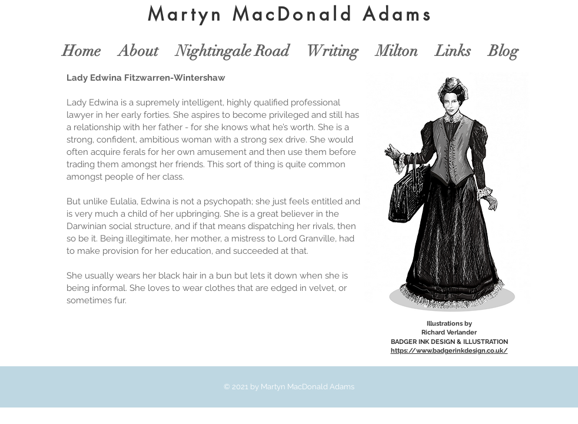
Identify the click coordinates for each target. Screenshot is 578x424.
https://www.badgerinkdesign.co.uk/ (449, 351)
